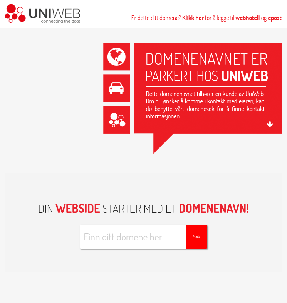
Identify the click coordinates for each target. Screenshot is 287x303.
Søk (196, 236)
